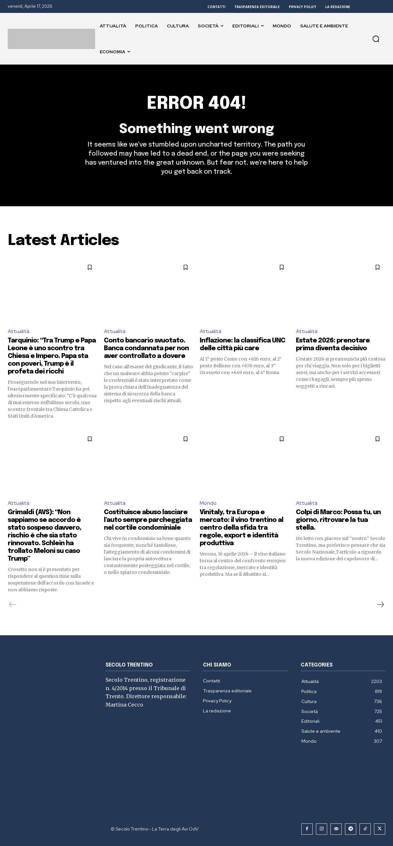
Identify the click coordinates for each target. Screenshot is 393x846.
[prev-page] (13, 604)
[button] (376, 38)
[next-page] (380, 604)
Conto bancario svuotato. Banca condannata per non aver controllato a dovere (146, 348)
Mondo (208, 503)
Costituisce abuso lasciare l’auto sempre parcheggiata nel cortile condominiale (148, 520)
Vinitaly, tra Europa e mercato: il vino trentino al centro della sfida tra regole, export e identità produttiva (241, 528)
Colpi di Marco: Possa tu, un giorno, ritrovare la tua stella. (338, 520)
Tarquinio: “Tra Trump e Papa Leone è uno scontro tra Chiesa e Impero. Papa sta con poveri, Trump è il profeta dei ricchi (52, 356)
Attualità (18, 331)
